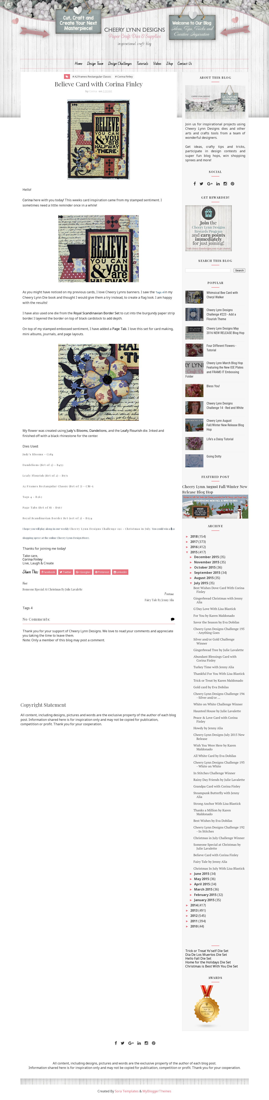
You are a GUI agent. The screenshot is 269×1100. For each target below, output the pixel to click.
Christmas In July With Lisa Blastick (217, 870)
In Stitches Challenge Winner (213, 775)
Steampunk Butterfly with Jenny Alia (215, 797)
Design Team (95, 65)
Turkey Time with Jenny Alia (212, 669)
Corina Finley (34, 562)
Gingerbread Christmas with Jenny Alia (216, 602)
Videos (157, 65)
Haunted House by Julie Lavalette (215, 713)
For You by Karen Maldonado (212, 617)
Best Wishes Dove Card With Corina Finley (217, 592)
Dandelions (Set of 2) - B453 (44, 467)
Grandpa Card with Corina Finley (215, 788)
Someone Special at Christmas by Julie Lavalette (215, 849)
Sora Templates (127, 1093)
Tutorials (142, 65)
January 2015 (203, 902)
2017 (193, 544)
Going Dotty (212, 458)
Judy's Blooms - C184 (39, 456)
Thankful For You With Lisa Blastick (217, 676)
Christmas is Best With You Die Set (210, 968)
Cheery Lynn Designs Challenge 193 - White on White (217, 766)
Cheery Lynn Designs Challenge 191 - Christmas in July (111, 531)
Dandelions (99, 433)
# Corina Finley (122, 78)
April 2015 (201, 886)
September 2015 (206, 575)
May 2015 (200, 881)
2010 (193, 928)
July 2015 (200, 585)
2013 (193, 912)
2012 (193, 918)
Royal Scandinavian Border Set (98, 315)
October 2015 (204, 569)
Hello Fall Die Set (197, 960)
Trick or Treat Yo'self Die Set (205, 953)
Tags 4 (161, 294)
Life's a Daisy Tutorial (218, 441)
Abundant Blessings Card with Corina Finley (213, 661)
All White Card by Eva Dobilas (213, 758)
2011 (193, 923)
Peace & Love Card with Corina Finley (214, 721)
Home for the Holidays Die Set (207, 964)
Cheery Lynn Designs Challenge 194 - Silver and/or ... (217, 698)
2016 (193, 549)
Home (78, 65)
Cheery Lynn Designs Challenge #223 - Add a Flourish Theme (220, 316)
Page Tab (121, 331)
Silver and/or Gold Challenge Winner (212, 643)
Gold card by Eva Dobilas (209, 689)
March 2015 (202, 891)
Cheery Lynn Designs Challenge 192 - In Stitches (217, 831)
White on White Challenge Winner (216, 706)
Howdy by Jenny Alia (206, 730)
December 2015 (205, 559)
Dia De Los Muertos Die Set (205, 957)
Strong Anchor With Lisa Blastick (215, 805)
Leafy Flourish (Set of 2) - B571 (47, 477)
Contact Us (185, 65)
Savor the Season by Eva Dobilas (215, 624)
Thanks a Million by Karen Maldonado (210, 814)
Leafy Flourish (132, 433)
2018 (193, 538)
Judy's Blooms (78, 433)
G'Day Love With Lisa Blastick (213, 611)
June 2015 (201, 875)
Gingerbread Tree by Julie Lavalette (217, 652)
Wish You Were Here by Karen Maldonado (213, 749)
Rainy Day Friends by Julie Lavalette (217, 781)
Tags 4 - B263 (34, 499)
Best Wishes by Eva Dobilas (211, 823)
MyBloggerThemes (157, 1093)
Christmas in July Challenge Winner (217, 840)
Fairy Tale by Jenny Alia (209, 864)
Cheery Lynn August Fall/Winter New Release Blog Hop (224, 427)
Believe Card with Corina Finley (214, 857)
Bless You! (211, 388)
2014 (193, 907)
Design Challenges (120, 65)
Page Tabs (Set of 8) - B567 (44, 509)
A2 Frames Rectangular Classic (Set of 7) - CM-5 (59, 488)
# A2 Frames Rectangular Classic (90, 78)
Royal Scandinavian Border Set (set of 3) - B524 (59, 520)
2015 (193, 554)
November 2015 (206, 564)
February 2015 (204, 897)
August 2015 (203, 580)
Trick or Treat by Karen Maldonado (217, 682)
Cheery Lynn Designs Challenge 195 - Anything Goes (217, 633)
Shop (169, 65)
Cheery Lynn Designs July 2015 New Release (217, 739)
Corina (29, 202)
